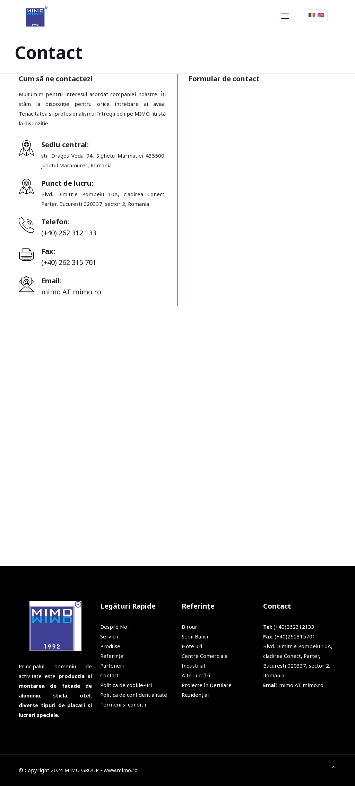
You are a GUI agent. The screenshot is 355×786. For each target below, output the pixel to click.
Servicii (109, 636)
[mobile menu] (285, 16)
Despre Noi (114, 626)
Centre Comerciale (205, 655)
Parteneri (112, 665)
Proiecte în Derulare (207, 685)
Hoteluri (192, 646)
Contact (109, 675)
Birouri (190, 626)
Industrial (193, 665)
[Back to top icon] (333, 767)
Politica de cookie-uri (126, 685)
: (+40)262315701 (289, 636)
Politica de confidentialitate (133, 694)
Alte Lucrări (196, 675)
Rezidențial (195, 694)
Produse (110, 646)
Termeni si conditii (123, 704)
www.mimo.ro (121, 770)
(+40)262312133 (288, 626)
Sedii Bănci (195, 636)
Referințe (111, 655)
